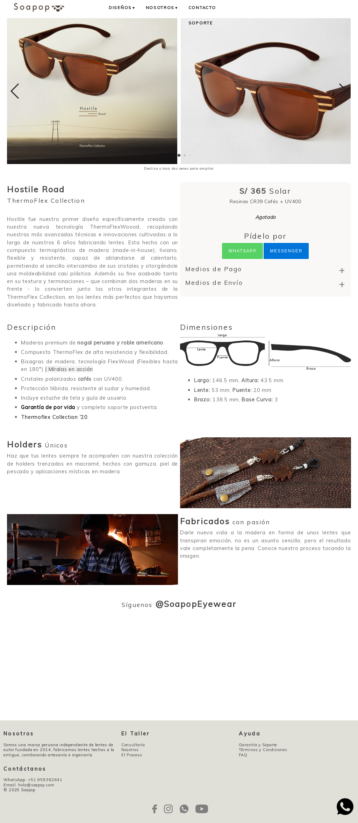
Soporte (200, 22)
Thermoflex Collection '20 (54, 417)
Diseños (122, 7)
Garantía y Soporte (258, 744)
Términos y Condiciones (263, 749)
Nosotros (162, 7)
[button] (179, 155)
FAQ (243, 754)
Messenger (286, 251)
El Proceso (131, 754)
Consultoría (133, 744)
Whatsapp (242, 251)
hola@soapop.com (36, 785)
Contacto (202, 7)
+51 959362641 (45, 779)
